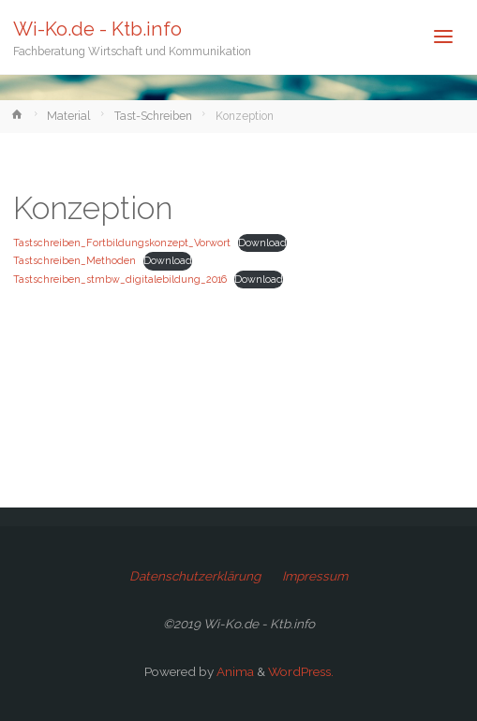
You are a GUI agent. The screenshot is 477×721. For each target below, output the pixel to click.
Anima (234, 671)
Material (68, 116)
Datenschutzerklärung (195, 575)
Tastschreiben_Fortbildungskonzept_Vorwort (122, 243)
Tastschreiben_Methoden (74, 261)
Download (262, 243)
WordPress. (301, 671)
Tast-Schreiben (153, 116)
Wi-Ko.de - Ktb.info (97, 29)
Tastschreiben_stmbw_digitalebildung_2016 (120, 279)
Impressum (315, 575)
